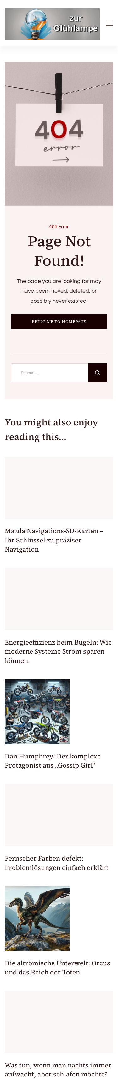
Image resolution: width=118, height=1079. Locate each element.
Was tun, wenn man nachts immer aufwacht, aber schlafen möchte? (58, 1070)
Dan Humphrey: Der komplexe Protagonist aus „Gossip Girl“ (53, 761)
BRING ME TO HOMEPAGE (59, 321)
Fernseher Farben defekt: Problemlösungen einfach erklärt (57, 863)
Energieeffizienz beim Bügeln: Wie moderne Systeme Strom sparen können (58, 651)
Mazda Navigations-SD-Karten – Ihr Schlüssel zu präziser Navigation (54, 540)
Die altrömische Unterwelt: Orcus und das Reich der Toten (57, 967)
